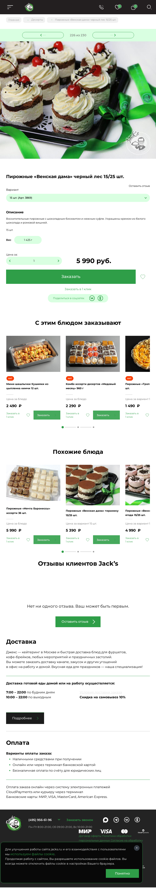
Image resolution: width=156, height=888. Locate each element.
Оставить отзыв (139, 186)
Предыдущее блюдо (45, 34)
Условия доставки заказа (101, 693)
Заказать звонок (79, 820)
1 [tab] (62, 427)
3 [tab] (93, 427)
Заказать (70, 276)
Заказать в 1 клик (78, 289)
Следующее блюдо (111, 34)
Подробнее (22, 719)
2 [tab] (78, 427)
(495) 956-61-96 (40, 820)
